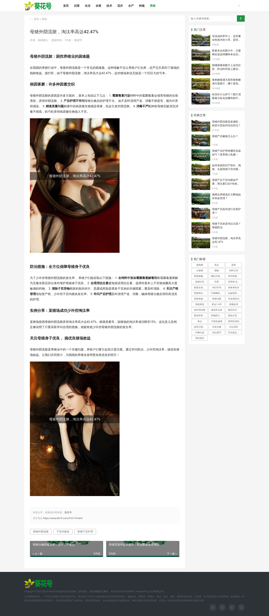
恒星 (216, 281)
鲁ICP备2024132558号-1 (123, 591)
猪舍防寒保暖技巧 (201, 315)
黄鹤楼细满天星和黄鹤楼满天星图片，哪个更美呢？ (226, 83)
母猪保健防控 (200, 298)
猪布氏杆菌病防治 (235, 310)
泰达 (199, 321)
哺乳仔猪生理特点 (218, 276)
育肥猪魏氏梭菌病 (201, 276)
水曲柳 (199, 270)
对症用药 (233, 327)
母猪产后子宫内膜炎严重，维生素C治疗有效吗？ (225, 183)
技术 (109, 5)
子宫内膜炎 (62, 531)
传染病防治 (233, 298)
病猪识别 (199, 281)
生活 (87, 5)
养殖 (152, 5)
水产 (131, 5)
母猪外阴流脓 (41, 531)
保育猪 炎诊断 (235, 281)
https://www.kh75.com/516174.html (62, 518)
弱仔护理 (216, 287)
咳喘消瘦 (216, 298)
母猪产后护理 (85, 531)
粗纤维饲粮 (199, 310)
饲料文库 (233, 270)
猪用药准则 (233, 321)
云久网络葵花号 (156, 591)
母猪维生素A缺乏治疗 (201, 293)
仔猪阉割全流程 (218, 293)
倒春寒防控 (233, 287)
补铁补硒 (216, 327)
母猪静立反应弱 (218, 315)
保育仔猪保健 (200, 327)
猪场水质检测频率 (235, 315)
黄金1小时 (217, 304)
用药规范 (199, 338)
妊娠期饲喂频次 (235, 293)
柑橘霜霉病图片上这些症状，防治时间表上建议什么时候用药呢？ (226, 69)
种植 (142, 5)
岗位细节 (216, 332)
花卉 (120, 5)
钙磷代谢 (199, 332)
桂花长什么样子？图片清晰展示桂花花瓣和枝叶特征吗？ (226, 98)
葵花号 (68, 512)
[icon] (212, 607)
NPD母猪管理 (234, 276)
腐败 (216, 270)
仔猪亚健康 (216, 321)
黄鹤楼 (199, 265)
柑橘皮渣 (233, 304)
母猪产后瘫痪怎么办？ (225, 136)
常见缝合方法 (234, 332)
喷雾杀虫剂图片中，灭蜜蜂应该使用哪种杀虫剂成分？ (226, 54)
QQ (97, 591)
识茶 (77, 5)
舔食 (233, 265)
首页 (66, 5)
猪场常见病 (216, 310)
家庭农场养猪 (200, 287)
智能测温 (199, 304)
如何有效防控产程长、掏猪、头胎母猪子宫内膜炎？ (226, 169)
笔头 (216, 265)
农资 (98, 5)
